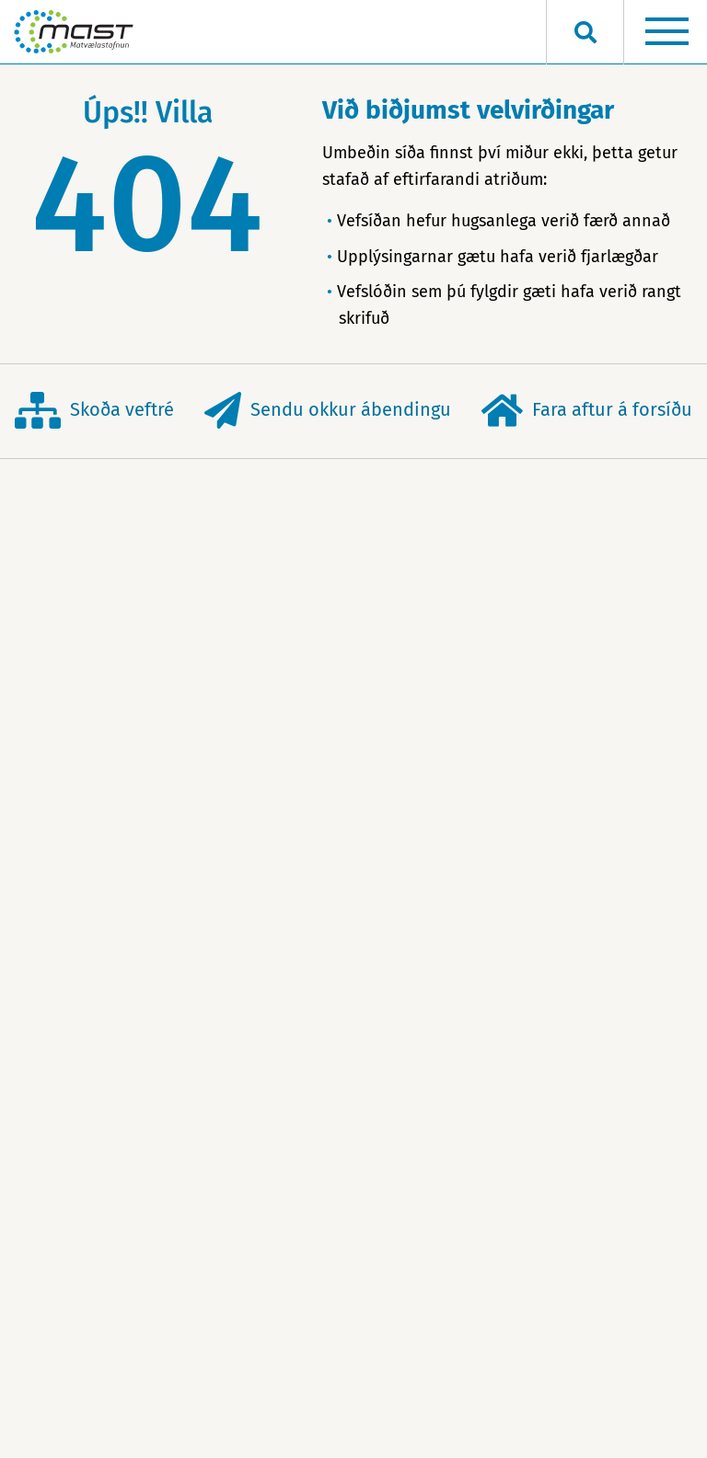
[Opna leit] (585, 32)
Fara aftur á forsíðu (586, 411)
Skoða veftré (94, 411)
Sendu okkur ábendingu (327, 411)
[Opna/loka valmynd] (666, 32)
